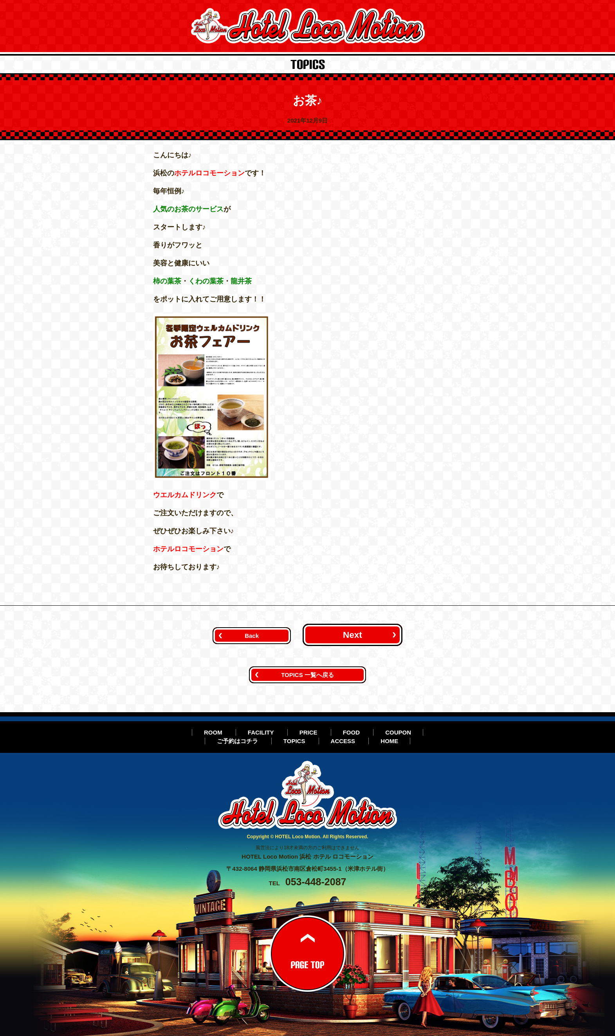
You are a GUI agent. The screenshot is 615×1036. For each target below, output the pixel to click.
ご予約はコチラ (237, 741)
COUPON (398, 732)
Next (352, 635)
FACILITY (261, 732)
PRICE (308, 732)
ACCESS (343, 741)
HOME (389, 741)
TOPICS (294, 741)
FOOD (351, 732)
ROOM (213, 732)
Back (252, 635)
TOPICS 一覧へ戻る (307, 674)
